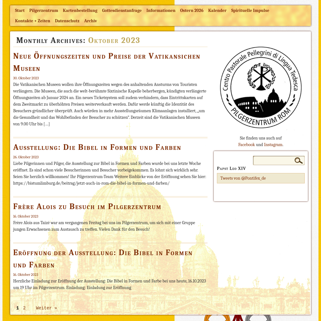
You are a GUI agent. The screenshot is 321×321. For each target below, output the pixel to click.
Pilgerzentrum (43, 10)
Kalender (217, 10)
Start (20, 10)
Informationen (161, 10)
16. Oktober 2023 (25, 216)
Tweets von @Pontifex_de (243, 178)
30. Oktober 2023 (26, 78)
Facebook (246, 144)
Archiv (90, 21)
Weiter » (46, 308)
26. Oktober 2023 (26, 157)
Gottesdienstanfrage (122, 10)
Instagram (273, 144)
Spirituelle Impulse (250, 10)
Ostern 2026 (191, 10)
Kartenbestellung (80, 10)
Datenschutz (67, 21)
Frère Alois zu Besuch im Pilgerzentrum (87, 206)
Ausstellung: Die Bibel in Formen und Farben (97, 147)
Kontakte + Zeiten (32, 21)
